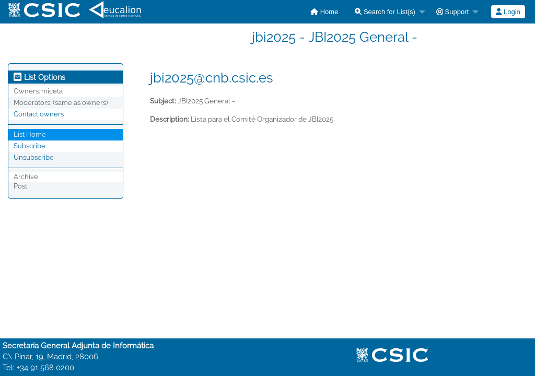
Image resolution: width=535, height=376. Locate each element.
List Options (39, 77)
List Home (30, 134)
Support (452, 12)
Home (324, 12)
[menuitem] (324, 12)
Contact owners (39, 114)
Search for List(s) (385, 12)
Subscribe (29, 146)
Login (508, 12)
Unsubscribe (34, 157)
